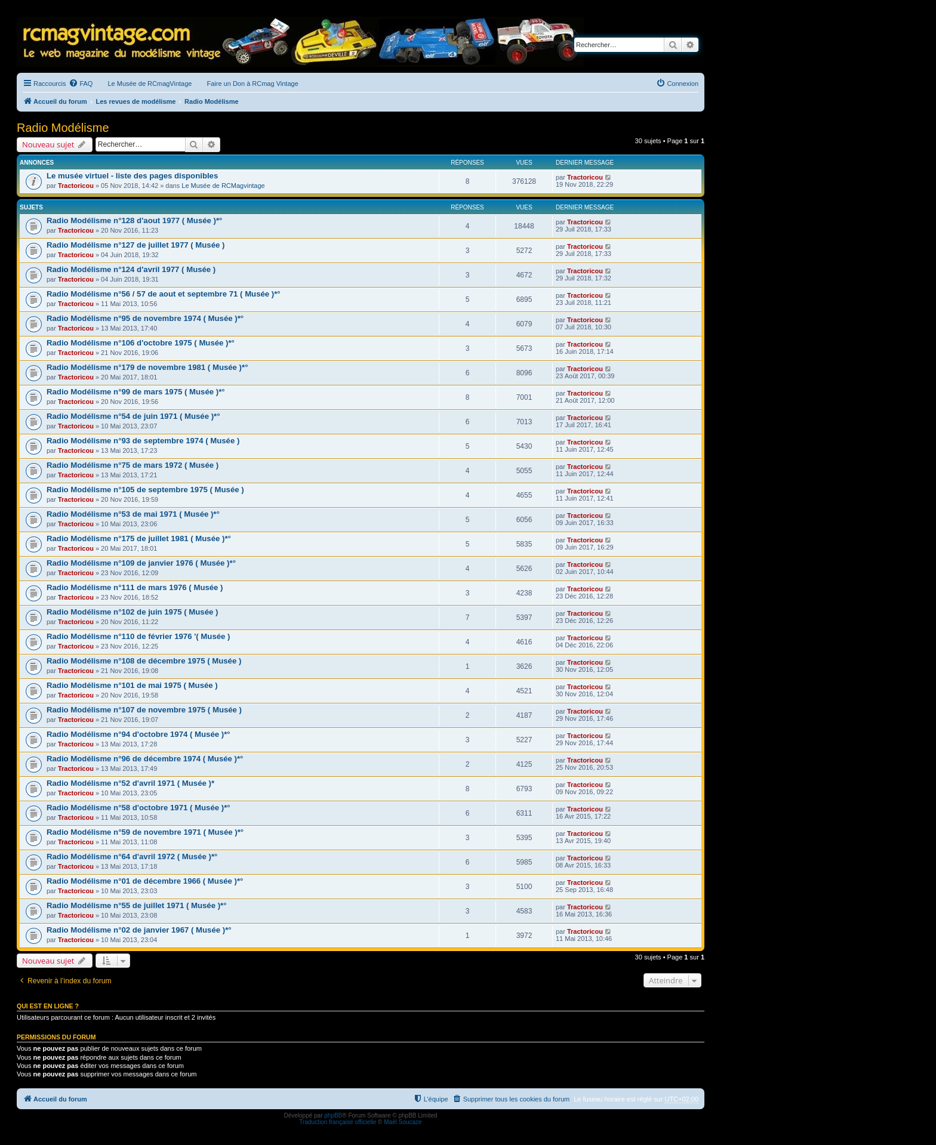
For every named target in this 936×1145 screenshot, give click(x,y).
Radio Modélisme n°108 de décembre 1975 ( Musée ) (144, 660)
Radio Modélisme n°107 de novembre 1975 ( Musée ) (144, 709)
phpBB (333, 1115)
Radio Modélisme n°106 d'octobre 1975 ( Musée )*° (141, 342)
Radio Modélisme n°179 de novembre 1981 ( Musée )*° (147, 367)
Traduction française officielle (337, 1122)
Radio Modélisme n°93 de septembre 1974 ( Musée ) (143, 440)
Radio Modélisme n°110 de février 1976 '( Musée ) (138, 636)
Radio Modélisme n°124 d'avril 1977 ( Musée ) (131, 269)
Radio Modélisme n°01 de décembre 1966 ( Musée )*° (145, 881)
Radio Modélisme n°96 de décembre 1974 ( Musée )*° (145, 758)
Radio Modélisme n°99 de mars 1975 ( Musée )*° (136, 391)
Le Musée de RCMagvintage (222, 185)
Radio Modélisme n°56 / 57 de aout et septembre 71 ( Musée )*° (164, 293)
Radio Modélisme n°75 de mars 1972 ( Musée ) (132, 465)
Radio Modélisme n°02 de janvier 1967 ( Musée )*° (139, 929)
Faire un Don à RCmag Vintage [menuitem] (252, 83)
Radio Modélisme (63, 127)
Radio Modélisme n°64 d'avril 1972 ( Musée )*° (132, 856)
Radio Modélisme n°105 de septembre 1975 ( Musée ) (145, 489)
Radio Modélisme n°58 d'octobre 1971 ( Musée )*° (138, 807)
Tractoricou (76, 185)
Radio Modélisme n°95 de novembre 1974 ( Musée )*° (145, 318)
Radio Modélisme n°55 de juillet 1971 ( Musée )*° (137, 905)
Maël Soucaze (402, 1122)
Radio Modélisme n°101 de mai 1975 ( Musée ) (132, 685)
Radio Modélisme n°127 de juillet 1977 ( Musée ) (135, 244)
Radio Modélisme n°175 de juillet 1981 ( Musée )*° (139, 538)
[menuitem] (81, 83)
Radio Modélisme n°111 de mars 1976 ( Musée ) (135, 587)
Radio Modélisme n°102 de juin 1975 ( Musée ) (132, 611)
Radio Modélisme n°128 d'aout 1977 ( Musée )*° (134, 220)
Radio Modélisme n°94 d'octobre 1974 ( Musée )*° (138, 734)
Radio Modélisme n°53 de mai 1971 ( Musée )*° (133, 514)
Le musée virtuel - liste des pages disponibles (132, 175)
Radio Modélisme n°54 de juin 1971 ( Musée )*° (133, 416)
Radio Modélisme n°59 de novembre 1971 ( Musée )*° (145, 832)
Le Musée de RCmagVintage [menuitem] (149, 83)
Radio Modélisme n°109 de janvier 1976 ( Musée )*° (141, 562)
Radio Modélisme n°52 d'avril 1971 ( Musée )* (130, 783)
